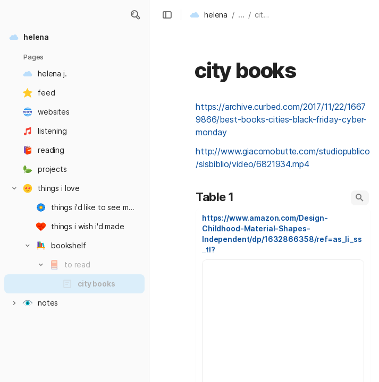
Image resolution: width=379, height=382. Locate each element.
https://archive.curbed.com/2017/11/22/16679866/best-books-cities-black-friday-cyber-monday (281, 119)
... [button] (241, 14)
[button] (135, 14)
